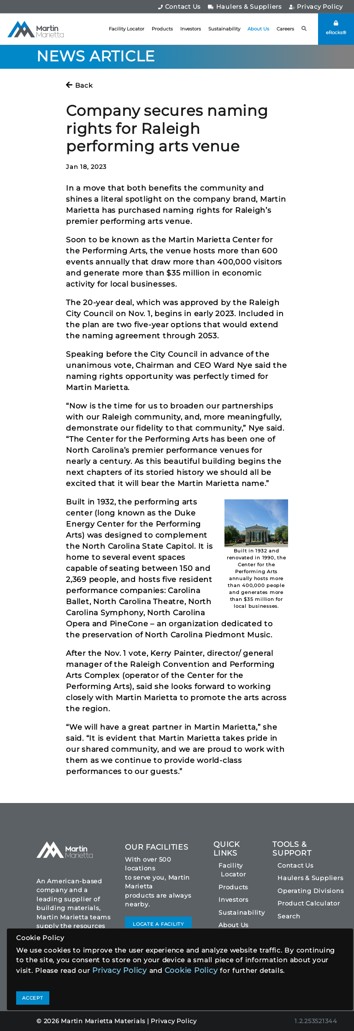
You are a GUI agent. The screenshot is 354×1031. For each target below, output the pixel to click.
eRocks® (336, 28)
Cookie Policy (191, 970)
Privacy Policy (316, 6)
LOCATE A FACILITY (158, 924)
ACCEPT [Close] (32, 998)
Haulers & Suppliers (245, 6)
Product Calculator (308, 903)
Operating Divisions (310, 890)
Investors (190, 29)
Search (289, 916)
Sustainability (224, 29)
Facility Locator (126, 29)
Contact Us (179, 6)
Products (162, 29)
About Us (258, 29)
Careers (285, 29)
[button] (304, 29)
